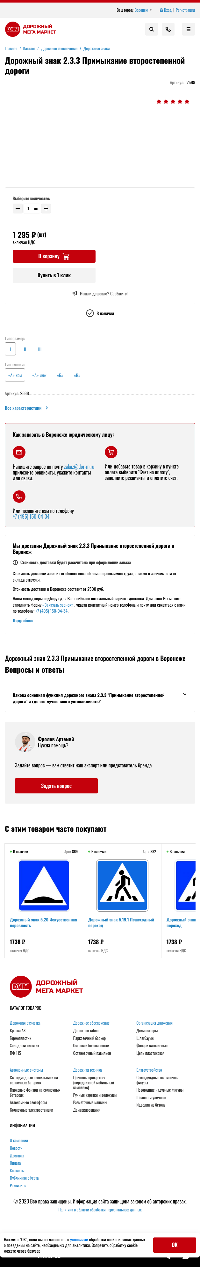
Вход (165, 10)
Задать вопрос (56, 786)
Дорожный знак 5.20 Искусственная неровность (43, 922)
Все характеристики (27, 407)
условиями (79, 1239)
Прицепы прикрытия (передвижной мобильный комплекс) (93, 1082)
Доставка (17, 1155)
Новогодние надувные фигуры (159, 1090)
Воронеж (143, 10)
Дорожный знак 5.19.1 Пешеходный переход (121, 922)
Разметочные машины (90, 1102)
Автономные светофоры (28, 1102)
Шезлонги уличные (151, 1097)
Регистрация (185, 10)
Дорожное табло (86, 1030)
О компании (19, 1140)
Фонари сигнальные (152, 1045)
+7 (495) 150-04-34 (31, 516)
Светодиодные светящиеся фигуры (157, 1080)
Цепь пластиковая (150, 1053)
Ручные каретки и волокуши (95, 1095)
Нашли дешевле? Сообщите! (99, 293)
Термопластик (20, 1038)
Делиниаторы (147, 1030)
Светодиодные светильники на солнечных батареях (34, 1080)
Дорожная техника (87, 1070)
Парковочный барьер (89, 1038)
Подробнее (23, 620)
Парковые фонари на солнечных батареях (35, 1092)
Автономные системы (26, 1070)
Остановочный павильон (92, 1053)
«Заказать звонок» (57, 604)
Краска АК (18, 1030)
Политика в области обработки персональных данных (100, 1210)
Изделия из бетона (150, 1105)
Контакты (17, 1170)
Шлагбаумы (145, 1038)
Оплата (15, 1163)
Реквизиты (18, 1185)
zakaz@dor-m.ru (79, 466)
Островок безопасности (91, 1045)
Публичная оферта (24, 1178)
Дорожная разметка (25, 1023)
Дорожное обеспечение (91, 1023)
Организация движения (154, 1023)
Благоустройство (149, 1070)
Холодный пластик (24, 1045)
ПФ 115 (15, 1053)
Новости (16, 1148)
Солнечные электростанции (31, 1110)
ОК (175, 1245)
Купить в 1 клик (54, 275)
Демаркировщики (86, 1110)
